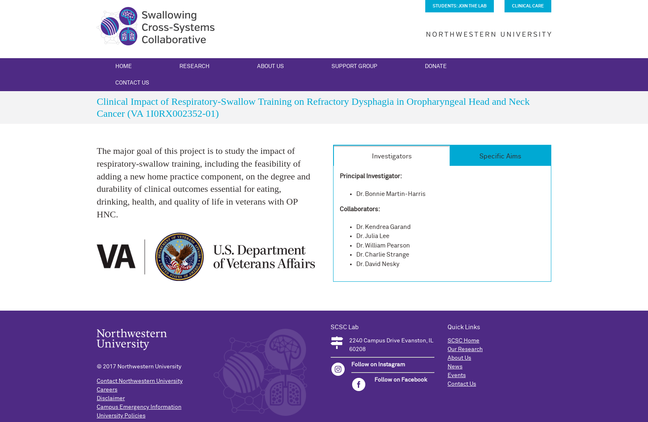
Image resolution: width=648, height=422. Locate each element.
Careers (107, 390)
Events (457, 375)
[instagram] (338, 369)
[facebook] (358, 384)
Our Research (465, 349)
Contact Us (462, 384)
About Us (459, 358)
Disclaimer (111, 398)
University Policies (121, 416)
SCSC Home (463, 341)
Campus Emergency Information (139, 407)
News (455, 367)
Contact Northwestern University (140, 381)
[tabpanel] (442, 224)
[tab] (391, 156)
